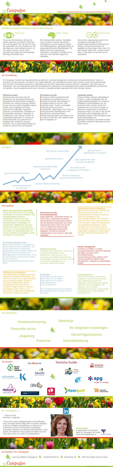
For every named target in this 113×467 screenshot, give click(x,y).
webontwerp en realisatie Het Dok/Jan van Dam (97, 466)
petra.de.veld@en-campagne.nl (25, 457)
